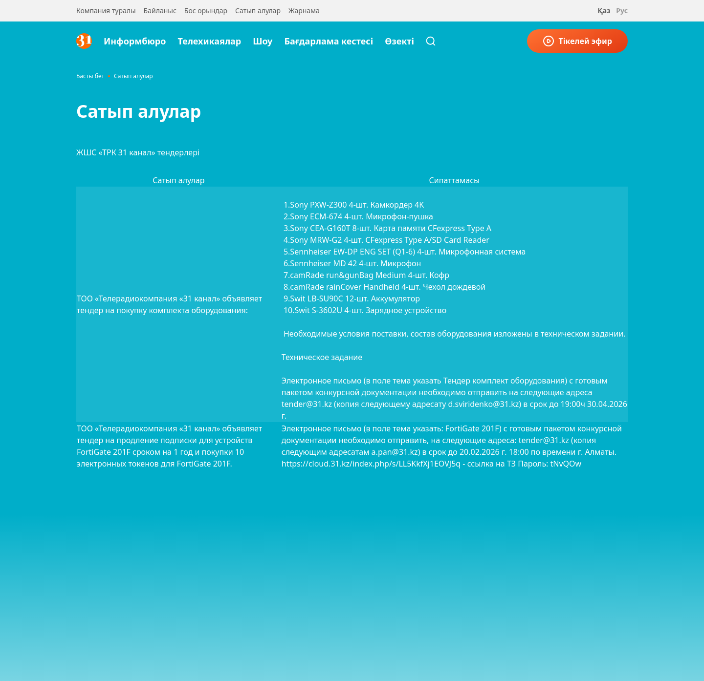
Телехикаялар (209, 41)
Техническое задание (322, 357)
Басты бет (90, 76)
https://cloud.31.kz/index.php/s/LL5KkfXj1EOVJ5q (371, 463)
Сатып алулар (258, 10)
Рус (622, 10)
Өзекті (399, 41)
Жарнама (304, 10)
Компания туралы (106, 10)
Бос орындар (205, 10)
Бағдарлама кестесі (328, 41)
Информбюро (135, 41)
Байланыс (160, 10)
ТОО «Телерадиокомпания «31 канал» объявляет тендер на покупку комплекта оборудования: (169, 304)
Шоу (262, 41)
